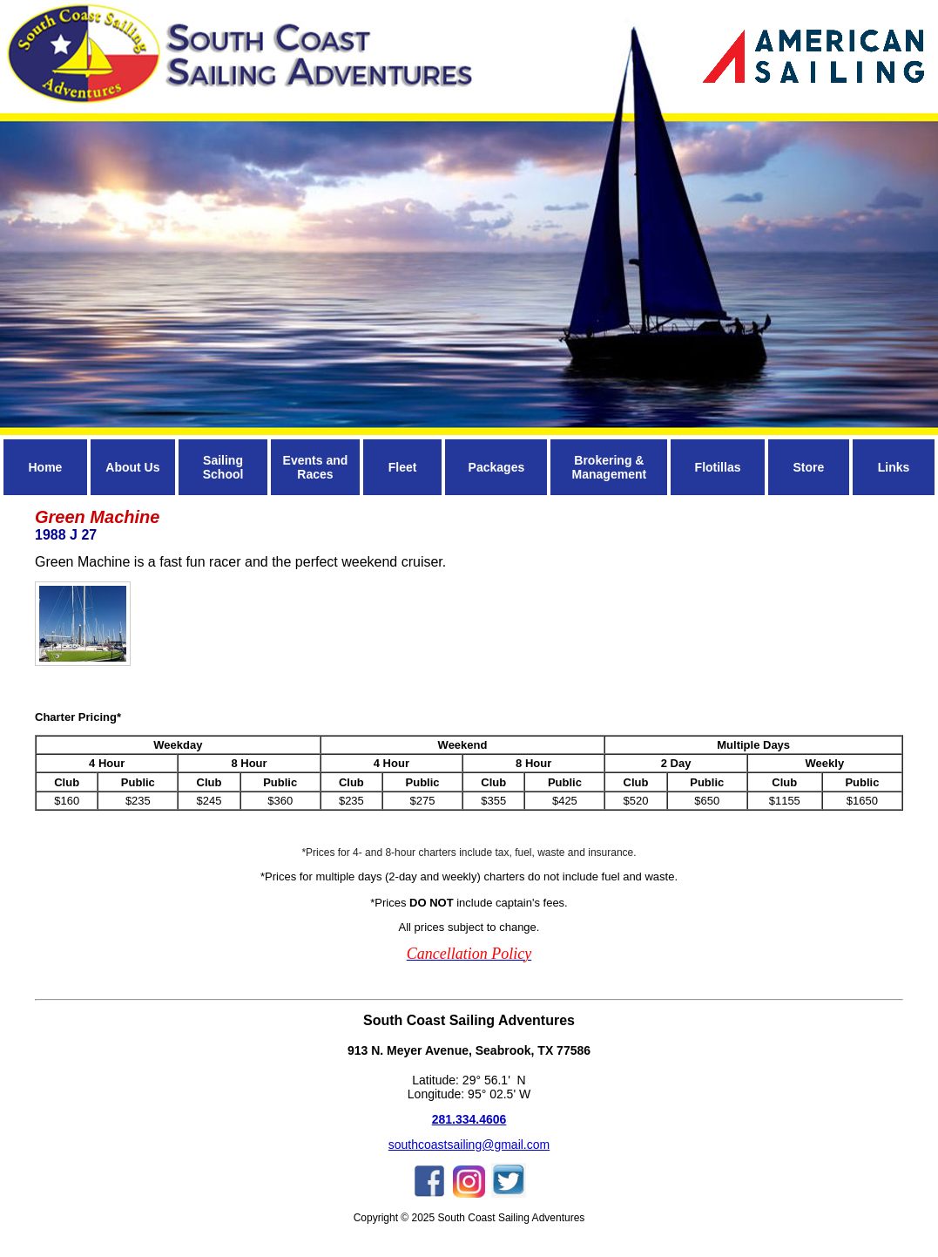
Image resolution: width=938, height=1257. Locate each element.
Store (808, 467)
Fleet (402, 467)
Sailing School (223, 467)
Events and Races (315, 467)
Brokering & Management (609, 467)
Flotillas (718, 467)
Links (894, 467)
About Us (132, 467)
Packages (497, 467)
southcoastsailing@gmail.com (469, 1145)
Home (45, 467)
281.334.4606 (469, 1119)
